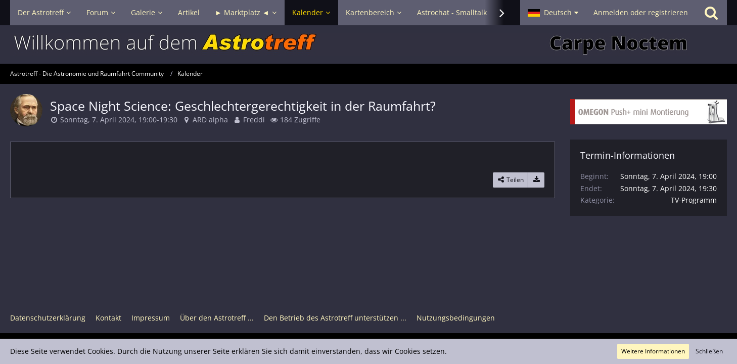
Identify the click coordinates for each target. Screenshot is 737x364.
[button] (553, 12)
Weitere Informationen (653, 351)
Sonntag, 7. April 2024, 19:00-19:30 (118, 119)
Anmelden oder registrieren (640, 12)
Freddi (254, 119)
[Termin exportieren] (536, 180)
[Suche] (711, 12)
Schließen (709, 351)
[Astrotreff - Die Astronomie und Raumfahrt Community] (368, 44)
